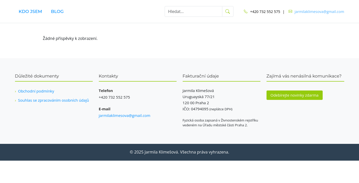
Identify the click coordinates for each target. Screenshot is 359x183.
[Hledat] (193, 11)
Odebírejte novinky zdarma (295, 95)
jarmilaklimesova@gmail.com (319, 11)
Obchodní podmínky (36, 91)
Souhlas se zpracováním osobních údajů (53, 100)
